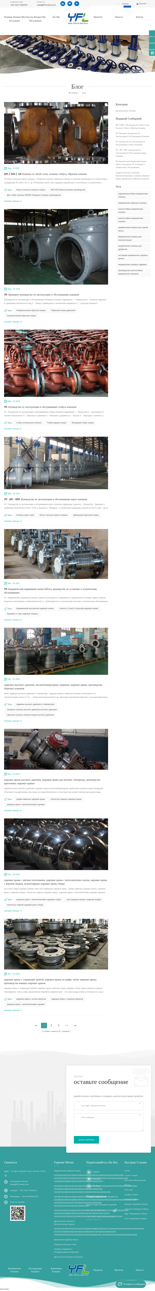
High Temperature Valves (135, 1213)
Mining (127, 1185)
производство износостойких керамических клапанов (130, 272)
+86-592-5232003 (18, 5)
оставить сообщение (130, 1284)
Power (127, 1170)
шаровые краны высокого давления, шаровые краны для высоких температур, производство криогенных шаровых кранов (52, 781)
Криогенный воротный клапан (86, 515)
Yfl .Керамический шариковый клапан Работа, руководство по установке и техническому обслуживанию (50, 591)
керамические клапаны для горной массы (133, 229)
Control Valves (131, 1175)
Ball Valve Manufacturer (135, 1180)
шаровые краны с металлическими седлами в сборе (38, 899)
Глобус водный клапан (56, 422)
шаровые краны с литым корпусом (31, 999)
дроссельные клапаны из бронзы (68, 1257)
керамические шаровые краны (67, 1170)
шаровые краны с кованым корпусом (67, 999)
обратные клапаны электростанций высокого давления (30, 715)
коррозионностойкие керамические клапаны (133, 195)
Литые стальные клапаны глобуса (30, 189)
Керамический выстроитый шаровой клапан (35, 608)
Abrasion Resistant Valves (136, 1204)
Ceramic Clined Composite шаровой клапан (78, 608)
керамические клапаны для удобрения (130, 248)
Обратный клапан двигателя (63, 310)
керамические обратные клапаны (132, 203)
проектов (98, 17)
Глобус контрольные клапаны (28, 422)
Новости (119, 17)
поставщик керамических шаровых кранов (133, 257)
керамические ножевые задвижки (132, 264)
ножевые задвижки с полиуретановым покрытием (66, 1251)
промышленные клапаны (126, 110)
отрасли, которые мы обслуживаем (35, 19)
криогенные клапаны (56, 1270)
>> (66, 1025)
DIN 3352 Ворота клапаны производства (68, 189)
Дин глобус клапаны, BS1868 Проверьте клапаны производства (34, 195)
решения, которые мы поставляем (14, 19)
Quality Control (131, 1194)
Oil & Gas (128, 1190)
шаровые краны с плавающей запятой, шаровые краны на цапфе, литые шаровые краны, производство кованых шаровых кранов (50, 981)
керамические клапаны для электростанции (130, 238)
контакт (139, 17)
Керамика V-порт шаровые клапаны (22, 613)
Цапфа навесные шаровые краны (30, 799)
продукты (97, 1270)
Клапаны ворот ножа (25, 515)
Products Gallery (131, 1199)
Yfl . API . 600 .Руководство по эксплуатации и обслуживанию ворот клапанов (45, 499)
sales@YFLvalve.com (46, 5)
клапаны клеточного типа (65, 1244)
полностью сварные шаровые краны (66, 799)
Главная (125, 3)
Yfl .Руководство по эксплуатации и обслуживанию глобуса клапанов (40, 407)
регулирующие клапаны (35, 1270)
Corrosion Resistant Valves (136, 1209)
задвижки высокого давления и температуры (35, 704)
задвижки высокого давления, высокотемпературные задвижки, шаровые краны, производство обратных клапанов (53, 686)
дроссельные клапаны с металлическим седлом (64, 1223)
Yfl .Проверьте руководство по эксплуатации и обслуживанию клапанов (41, 295)
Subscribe (4, 1289)
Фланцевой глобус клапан (83, 422)
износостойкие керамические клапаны (130, 211)
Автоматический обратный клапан (21, 315)
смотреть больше (11, 201)
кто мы (56, 17)
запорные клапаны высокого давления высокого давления (32, 709)
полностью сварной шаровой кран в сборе (25, 905)
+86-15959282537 (29, 1196)
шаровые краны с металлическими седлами (26, 804)
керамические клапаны (14, 1270)
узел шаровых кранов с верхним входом (84, 899)
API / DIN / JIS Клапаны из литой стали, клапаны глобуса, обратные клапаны (45, 174)
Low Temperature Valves (135, 1218)
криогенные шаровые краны (66, 1239)
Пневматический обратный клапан (31, 310)
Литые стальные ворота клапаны (54, 515)
